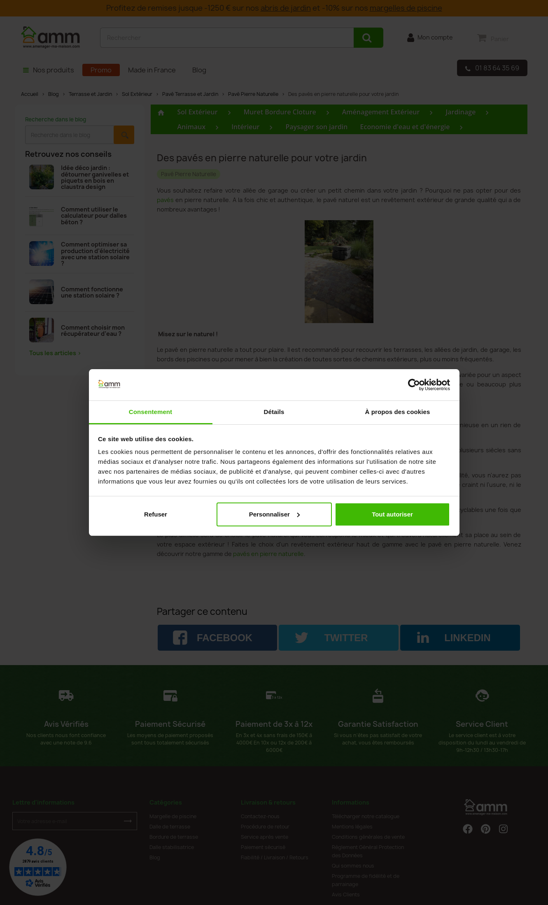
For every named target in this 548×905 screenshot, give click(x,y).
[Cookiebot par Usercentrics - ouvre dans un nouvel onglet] (414, 385)
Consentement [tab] (150, 411)
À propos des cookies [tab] (397, 411)
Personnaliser (274, 514)
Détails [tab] (274, 411)
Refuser (155, 514)
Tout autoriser (392, 514)
